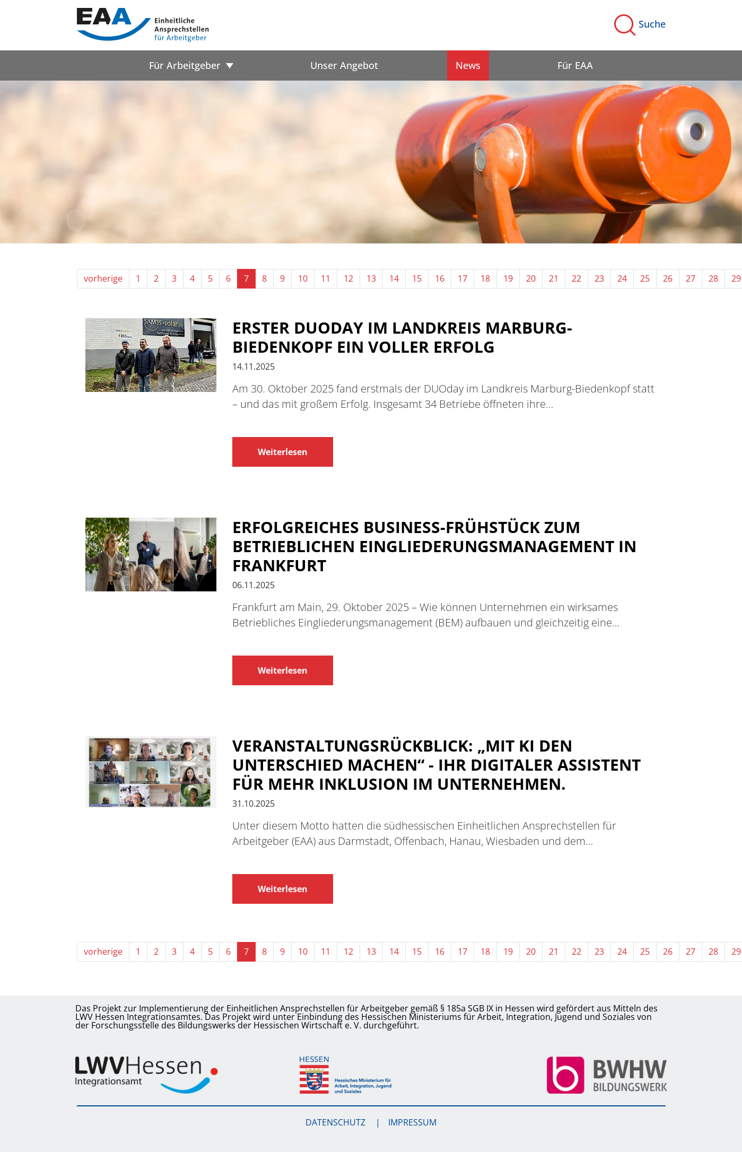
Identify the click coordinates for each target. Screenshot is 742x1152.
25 (645, 278)
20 (531, 278)
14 (394, 278)
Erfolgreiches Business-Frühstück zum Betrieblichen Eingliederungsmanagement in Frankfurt (434, 546)
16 (439, 278)
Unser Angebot (344, 65)
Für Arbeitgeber (185, 65)
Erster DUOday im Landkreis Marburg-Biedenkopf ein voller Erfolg (402, 337)
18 (485, 278)
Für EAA (575, 65)
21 (553, 278)
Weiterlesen (283, 452)
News (468, 65)
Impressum (412, 1122)
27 (690, 278)
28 (713, 278)
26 (668, 278)
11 (325, 278)
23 (599, 278)
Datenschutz (336, 1122)
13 (371, 278)
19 (508, 278)
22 (576, 278)
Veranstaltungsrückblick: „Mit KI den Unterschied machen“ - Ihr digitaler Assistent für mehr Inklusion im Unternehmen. (436, 764)
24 (622, 278)
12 (348, 278)
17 (462, 278)
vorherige (103, 278)
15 (417, 278)
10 (303, 278)
